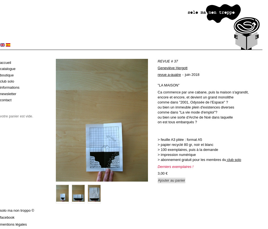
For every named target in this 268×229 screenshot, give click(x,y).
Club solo (7, 81)
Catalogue (8, 69)
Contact (5, 100)
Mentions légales (13, 224)
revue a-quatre (169, 75)
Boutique (7, 75)
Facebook (7, 217)
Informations (10, 87)
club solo (234, 160)
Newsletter (8, 94)
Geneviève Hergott (173, 68)
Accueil (5, 63)
